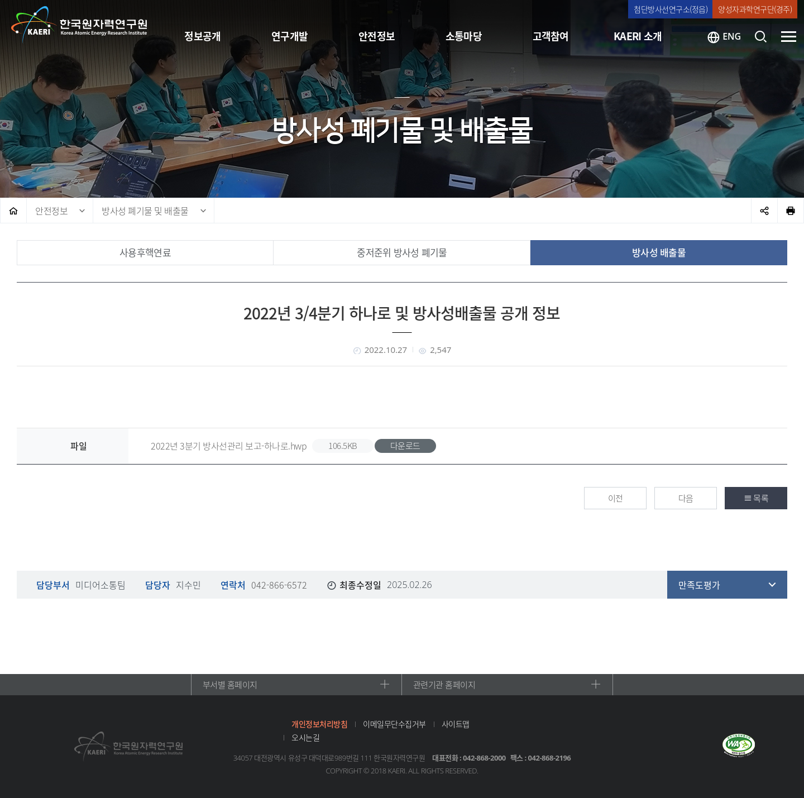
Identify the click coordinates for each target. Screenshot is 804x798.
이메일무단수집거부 (394, 723)
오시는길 (305, 737)
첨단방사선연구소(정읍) (670, 9)
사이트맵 (456, 723)
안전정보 (51, 210)
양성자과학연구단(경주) (755, 9)
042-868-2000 (484, 758)
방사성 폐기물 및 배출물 (145, 210)
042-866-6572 (279, 584)
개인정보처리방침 (319, 723)
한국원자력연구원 (79, 25)
